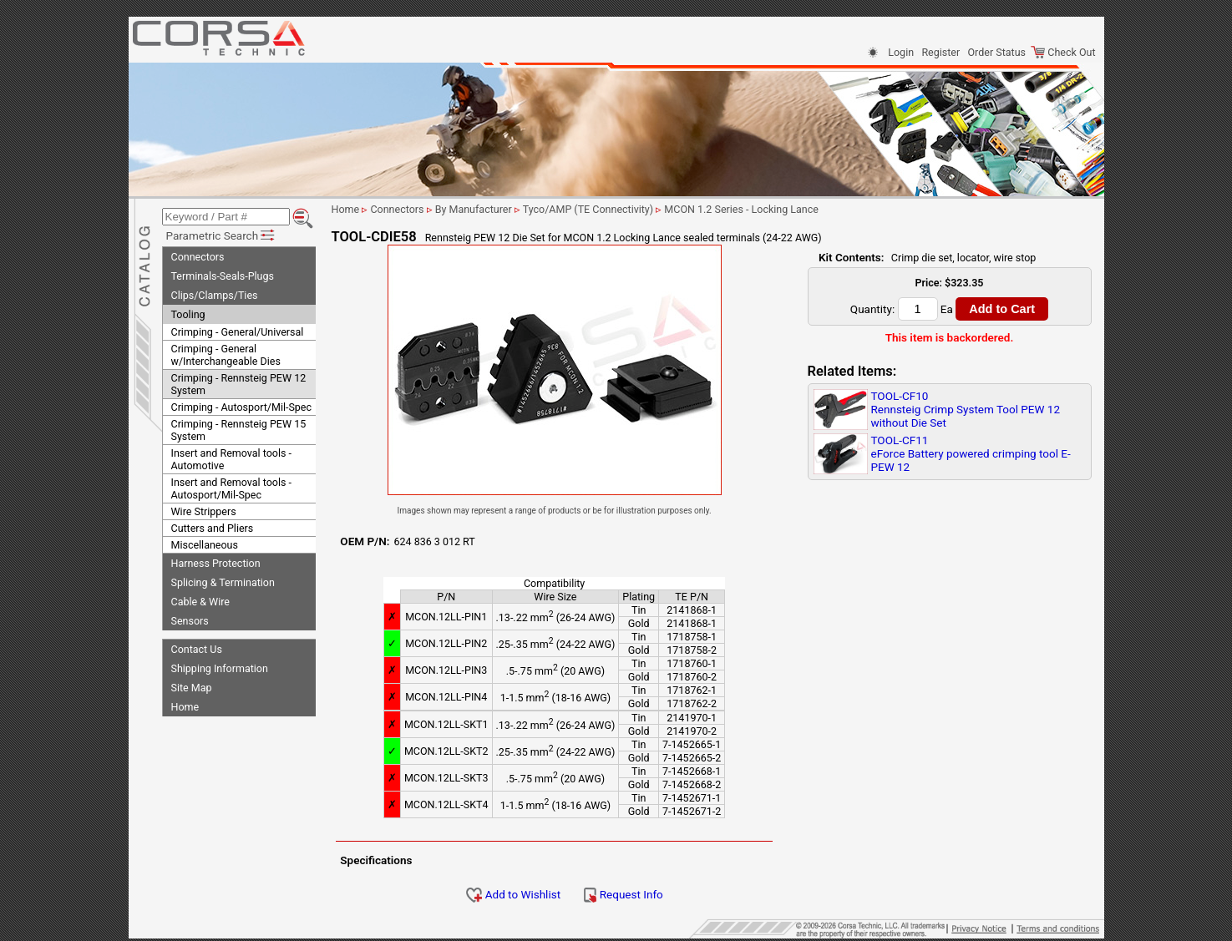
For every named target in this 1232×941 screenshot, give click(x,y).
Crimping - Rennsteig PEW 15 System (239, 427)
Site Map (191, 685)
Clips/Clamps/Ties (214, 292)
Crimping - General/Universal (237, 329)
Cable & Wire (200, 599)
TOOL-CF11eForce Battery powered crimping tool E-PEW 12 (971, 453)
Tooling (188, 312)
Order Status (997, 52)
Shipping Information (219, 666)
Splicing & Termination (223, 580)
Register (940, 52)
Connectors (198, 254)
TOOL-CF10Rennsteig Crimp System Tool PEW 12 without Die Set (966, 409)
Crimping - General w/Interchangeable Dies (226, 352)
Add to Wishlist (530, 894)
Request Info (640, 894)
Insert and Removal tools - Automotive (231, 456)
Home (185, 704)
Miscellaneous (204, 542)
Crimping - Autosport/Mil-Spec (241, 404)
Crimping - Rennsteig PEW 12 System (239, 381)
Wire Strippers (203, 509)
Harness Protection (216, 560)
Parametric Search (221, 233)
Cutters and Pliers (212, 525)
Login (901, 52)
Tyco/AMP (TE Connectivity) (605, 209)
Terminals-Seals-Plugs (222, 273)
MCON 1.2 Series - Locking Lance (758, 209)
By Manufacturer (490, 209)
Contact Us (196, 646)
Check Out (1063, 52)
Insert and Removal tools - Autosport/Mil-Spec (231, 485)
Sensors (190, 618)
